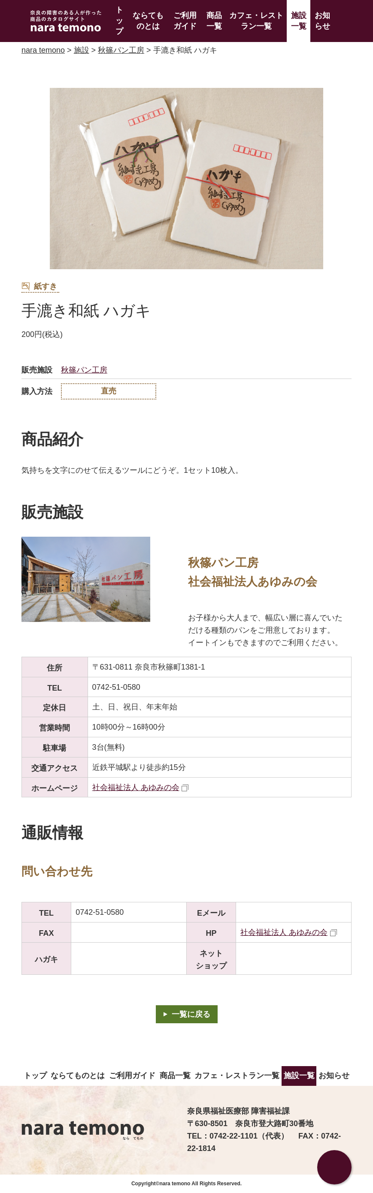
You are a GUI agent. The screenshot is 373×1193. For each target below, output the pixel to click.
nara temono (43, 50)
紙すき (39, 286)
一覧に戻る (191, 1014)
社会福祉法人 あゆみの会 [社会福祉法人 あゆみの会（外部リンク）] (135, 787)
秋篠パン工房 (121, 50)
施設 (81, 50)
